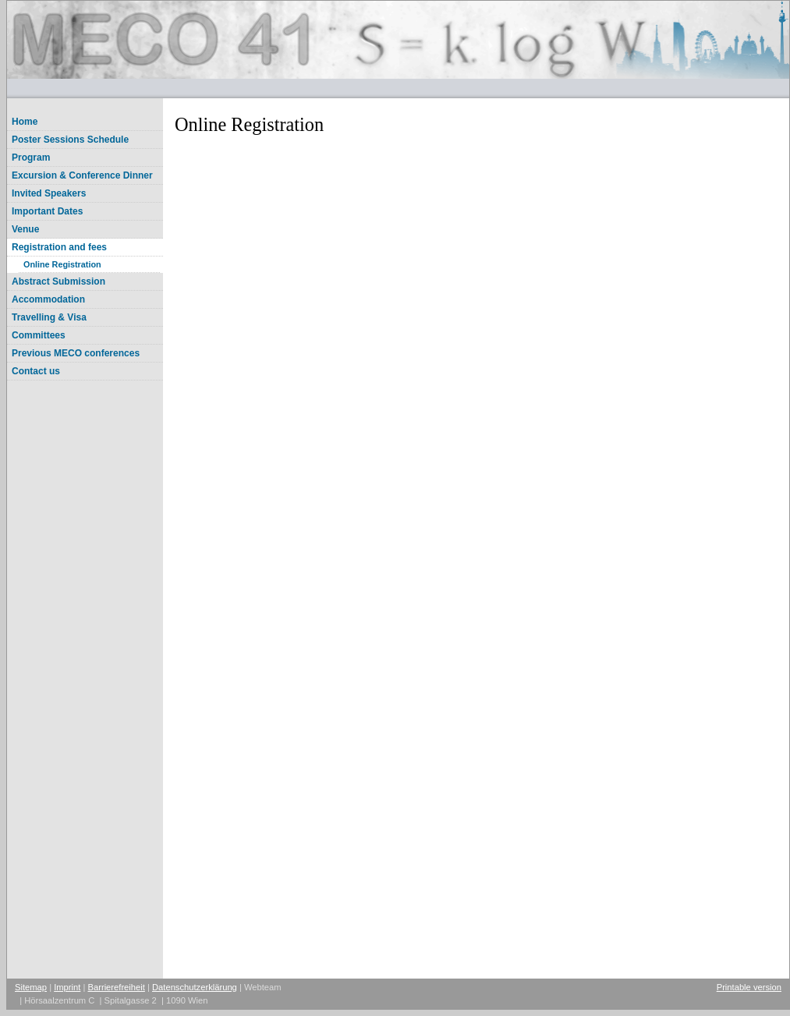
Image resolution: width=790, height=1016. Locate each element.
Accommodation (48, 299)
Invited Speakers (49, 193)
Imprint (67, 987)
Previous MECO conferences (76, 353)
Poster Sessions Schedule (70, 139)
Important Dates (47, 211)
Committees (39, 335)
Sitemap (31, 987)
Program (31, 157)
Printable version (749, 987)
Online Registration (62, 264)
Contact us (36, 371)
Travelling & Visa (49, 317)
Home (24, 121)
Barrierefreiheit (116, 987)
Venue (25, 229)
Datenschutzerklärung (194, 987)
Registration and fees (59, 247)
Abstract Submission (58, 281)
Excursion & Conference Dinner (82, 175)
